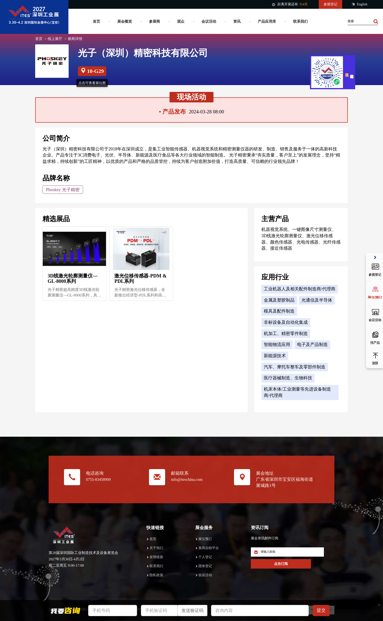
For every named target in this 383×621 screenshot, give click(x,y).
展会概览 (124, 21)
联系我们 (300, 21)
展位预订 (205, 539)
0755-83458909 (98, 479)
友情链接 (156, 557)
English (359, 4)
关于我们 (156, 548)
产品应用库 (267, 21)
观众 (180, 21)
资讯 (237, 21)
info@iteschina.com (186, 479)
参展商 (154, 21)
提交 (321, 610)
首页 (96, 21)
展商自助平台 (208, 548)
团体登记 (205, 566)
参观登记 (330, 4)
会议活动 (209, 21)
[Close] (379, 605)
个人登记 (205, 557)
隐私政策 (156, 575)
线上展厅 (55, 39)
